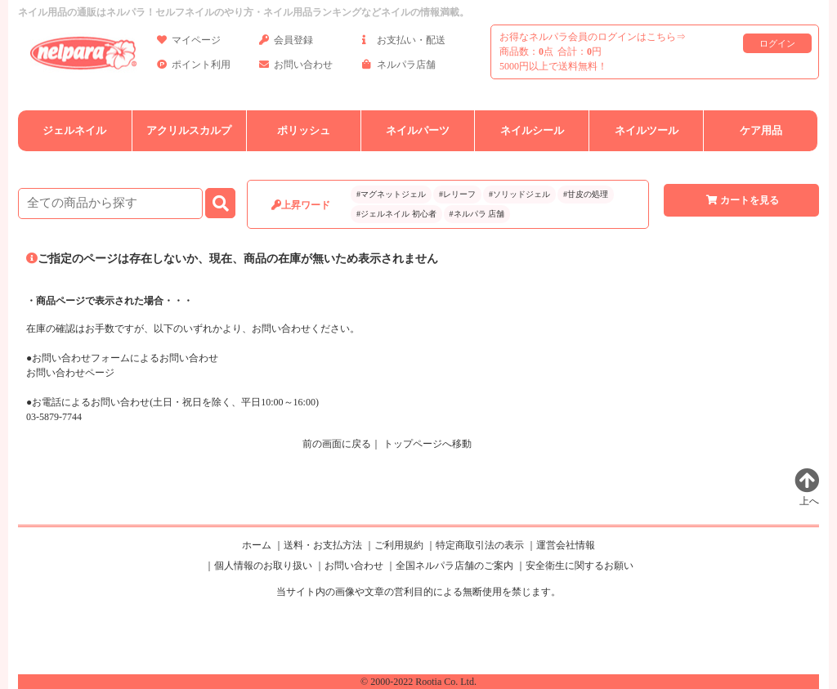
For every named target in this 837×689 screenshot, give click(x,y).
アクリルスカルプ (188, 130)
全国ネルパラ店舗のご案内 (454, 565)
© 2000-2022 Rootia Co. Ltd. (418, 681)
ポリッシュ (303, 130)
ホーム (256, 545)
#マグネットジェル (391, 194)
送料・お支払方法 (323, 545)
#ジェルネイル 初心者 (396, 213)
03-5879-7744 (54, 417)
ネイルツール (646, 130)
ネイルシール (532, 130)
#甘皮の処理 (585, 194)
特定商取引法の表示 (480, 545)
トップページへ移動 (427, 444)
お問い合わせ (296, 67)
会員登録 (286, 42)
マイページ (189, 42)
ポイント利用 (194, 67)
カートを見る (741, 200)
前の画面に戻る (336, 444)
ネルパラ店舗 (399, 67)
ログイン (777, 43)
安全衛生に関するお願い (579, 565)
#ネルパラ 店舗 (477, 213)
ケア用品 (761, 130)
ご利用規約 (398, 545)
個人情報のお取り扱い (263, 565)
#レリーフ (457, 194)
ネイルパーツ (418, 130)
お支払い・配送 (403, 42)
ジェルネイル (74, 130)
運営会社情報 (565, 545)
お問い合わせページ (70, 372)
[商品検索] (110, 203)
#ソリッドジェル (519, 194)
